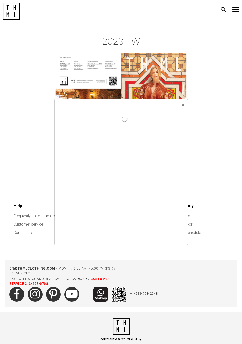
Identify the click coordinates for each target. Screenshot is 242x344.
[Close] (183, 105)
